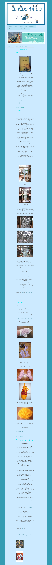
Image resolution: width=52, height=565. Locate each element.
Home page (10, 26)
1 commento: (18, 102)
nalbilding (20, 433)
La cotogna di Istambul (21, 51)
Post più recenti (20, 535)
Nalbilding (19, 302)
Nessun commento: (19, 431)
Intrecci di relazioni (22, 531)
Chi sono (15, 26)
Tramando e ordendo (25, 440)
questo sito (29, 267)
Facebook (30, 507)
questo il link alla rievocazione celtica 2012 (24, 318)
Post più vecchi (30, 535)
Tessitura (24, 295)
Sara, (22, 484)
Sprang (19, 110)
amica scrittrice (25, 363)
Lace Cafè (21, 26)
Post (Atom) (27, 537)
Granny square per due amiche (30, 26)
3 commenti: (30, 292)
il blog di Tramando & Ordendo (25, 274)
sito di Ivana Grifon (25, 276)
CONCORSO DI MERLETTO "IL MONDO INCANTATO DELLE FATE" (18, 28)
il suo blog (27, 505)
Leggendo (21, 103)
